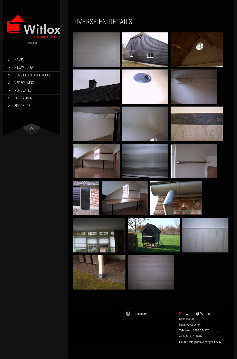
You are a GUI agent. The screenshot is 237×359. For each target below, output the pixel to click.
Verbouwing (24, 83)
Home (18, 60)
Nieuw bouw (24, 67)
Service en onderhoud (32, 75)
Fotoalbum (23, 98)
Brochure (22, 106)
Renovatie (22, 90)
